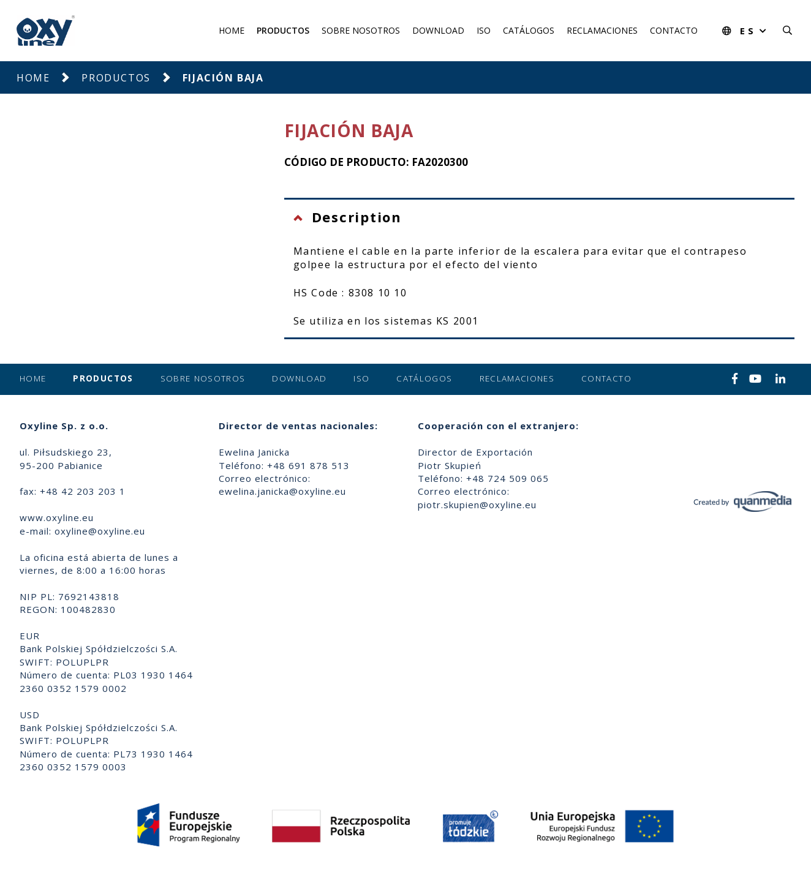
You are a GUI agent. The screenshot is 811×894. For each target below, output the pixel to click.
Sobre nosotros (361, 30)
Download (438, 30)
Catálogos (528, 30)
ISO (484, 30)
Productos (283, 30)
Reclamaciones (602, 30)
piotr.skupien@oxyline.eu (477, 504)
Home (231, 30)
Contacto (674, 30)
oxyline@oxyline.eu (100, 531)
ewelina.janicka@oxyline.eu (282, 491)
